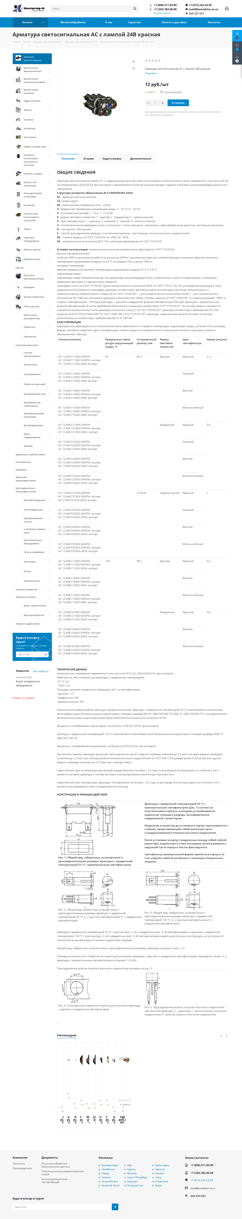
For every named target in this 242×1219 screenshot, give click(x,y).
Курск (158, 1163)
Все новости (41, 670)
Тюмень (106, 1155)
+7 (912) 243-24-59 (200, 5)
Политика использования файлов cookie (63, 1151)
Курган (131, 1147)
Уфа (129, 1143)
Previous (221, 1036)
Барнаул (132, 1159)
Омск (158, 1155)
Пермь (106, 1151)
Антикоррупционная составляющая (54, 1158)
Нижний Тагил (111, 1163)
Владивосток (135, 1163)
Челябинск (108, 1147)
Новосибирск (110, 1159)
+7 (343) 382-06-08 (165, 9)
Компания (20, 1136)
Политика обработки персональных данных (56, 1143)
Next (226, 1036)
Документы (50, 1136)
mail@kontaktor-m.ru (203, 9)
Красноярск (162, 1143)
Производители (22, 1146)
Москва (131, 1151)
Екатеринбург (110, 1143)
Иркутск (160, 1147)
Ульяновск (161, 1159)
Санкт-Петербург (137, 1155)
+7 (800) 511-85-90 (165, 5)
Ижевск (159, 1151)
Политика (19, 1141)
